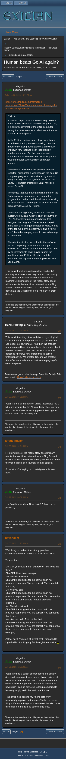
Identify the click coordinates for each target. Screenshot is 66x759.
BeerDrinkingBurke (18, 324)
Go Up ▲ (44, 752)
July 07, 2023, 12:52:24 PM (16, 330)
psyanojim (12, 537)
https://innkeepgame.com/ (29, 377)
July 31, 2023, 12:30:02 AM (16, 667)
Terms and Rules (31, 752)
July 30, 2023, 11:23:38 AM (16, 543)
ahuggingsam (14, 440)
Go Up (6, 731)
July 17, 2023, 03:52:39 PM (16, 497)
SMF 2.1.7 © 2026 (25, 755)
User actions (55, 76)
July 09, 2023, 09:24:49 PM (16, 446)
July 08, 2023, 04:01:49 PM (16, 397)
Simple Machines (41, 755)
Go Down (8, 76)
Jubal (8, 89)
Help (20, 752)
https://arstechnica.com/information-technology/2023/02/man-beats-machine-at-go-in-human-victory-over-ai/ (31, 105)
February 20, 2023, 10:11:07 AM (18, 95)
